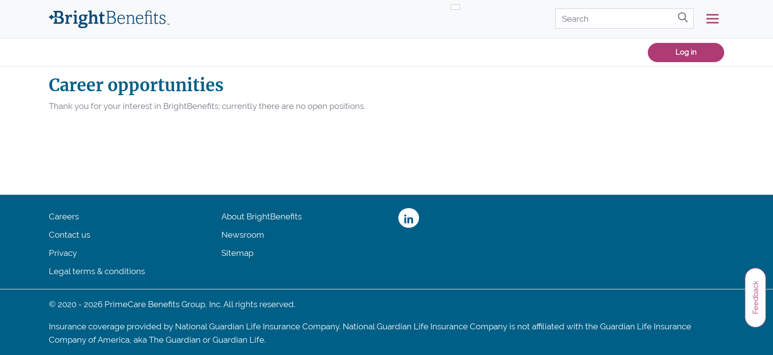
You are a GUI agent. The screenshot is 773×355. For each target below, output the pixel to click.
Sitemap (237, 253)
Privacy (63, 253)
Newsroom (242, 235)
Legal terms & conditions (97, 271)
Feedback (755, 297)
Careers (64, 216)
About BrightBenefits (261, 216)
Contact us (69, 235)
